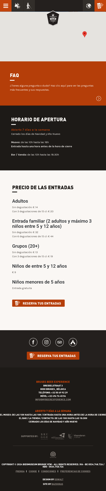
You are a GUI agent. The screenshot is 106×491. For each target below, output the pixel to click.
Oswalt (58, 479)
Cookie (33, 471)
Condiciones (48, 471)
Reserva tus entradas (42, 303)
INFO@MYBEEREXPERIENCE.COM (53, 399)
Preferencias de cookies (75, 471)
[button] (84, 34)
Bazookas (57, 484)
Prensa (20, 471)
